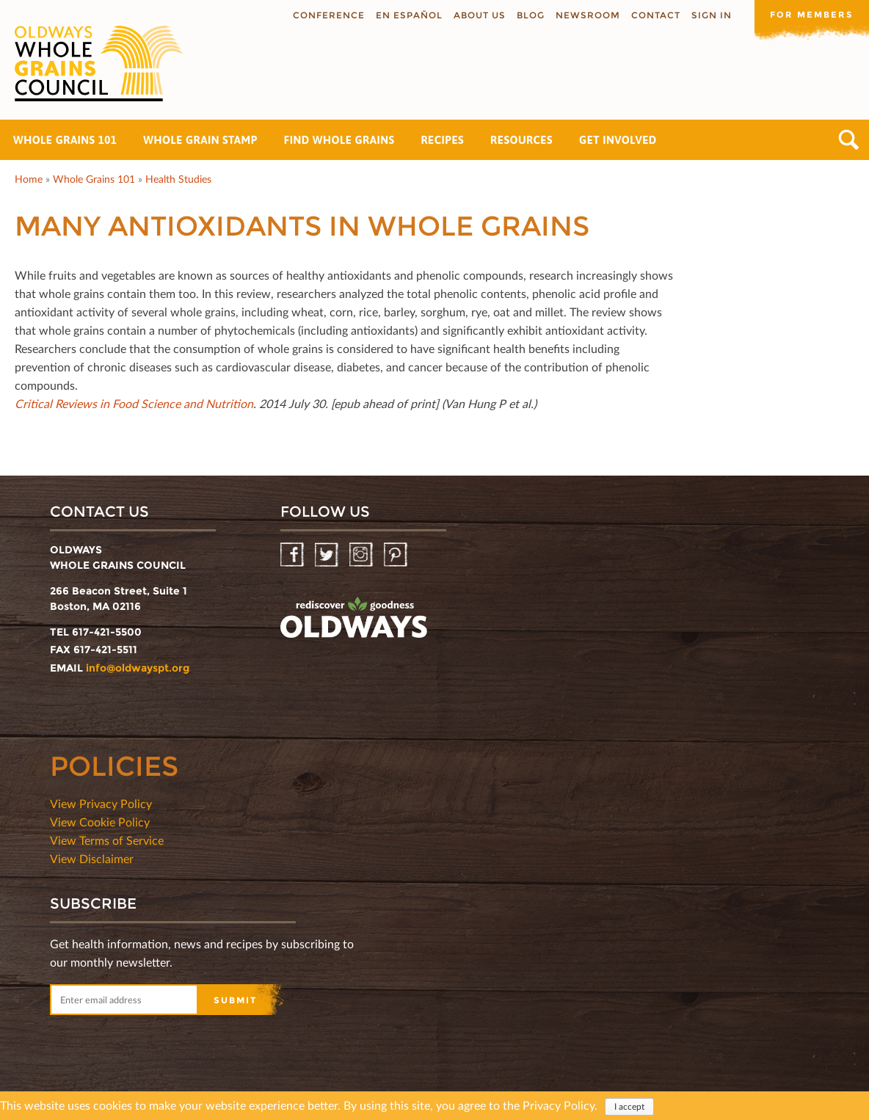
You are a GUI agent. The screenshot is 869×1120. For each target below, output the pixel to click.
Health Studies (178, 178)
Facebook (293, 555)
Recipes (442, 140)
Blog (528, 15)
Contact (652, 15)
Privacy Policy (559, 1106)
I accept (629, 1107)
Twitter (328, 555)
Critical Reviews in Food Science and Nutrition (134, 403)
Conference (326, 15)
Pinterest (397, 555)
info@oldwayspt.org (137, 667)
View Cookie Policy (100, 822)
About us (477, 15)
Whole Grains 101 (65, 140)
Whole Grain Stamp (200, 140)
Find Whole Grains (339, 140)
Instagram (362, 555)
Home (29, 178)
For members (810, 14)
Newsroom (585, 15)
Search (849, 140)
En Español (406, 15)
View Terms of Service (107, 840)
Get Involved (618, 140)
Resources (521, 140)
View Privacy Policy (101, 803)
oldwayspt (353, 618)
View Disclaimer (92, 858)
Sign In (708, 15)
